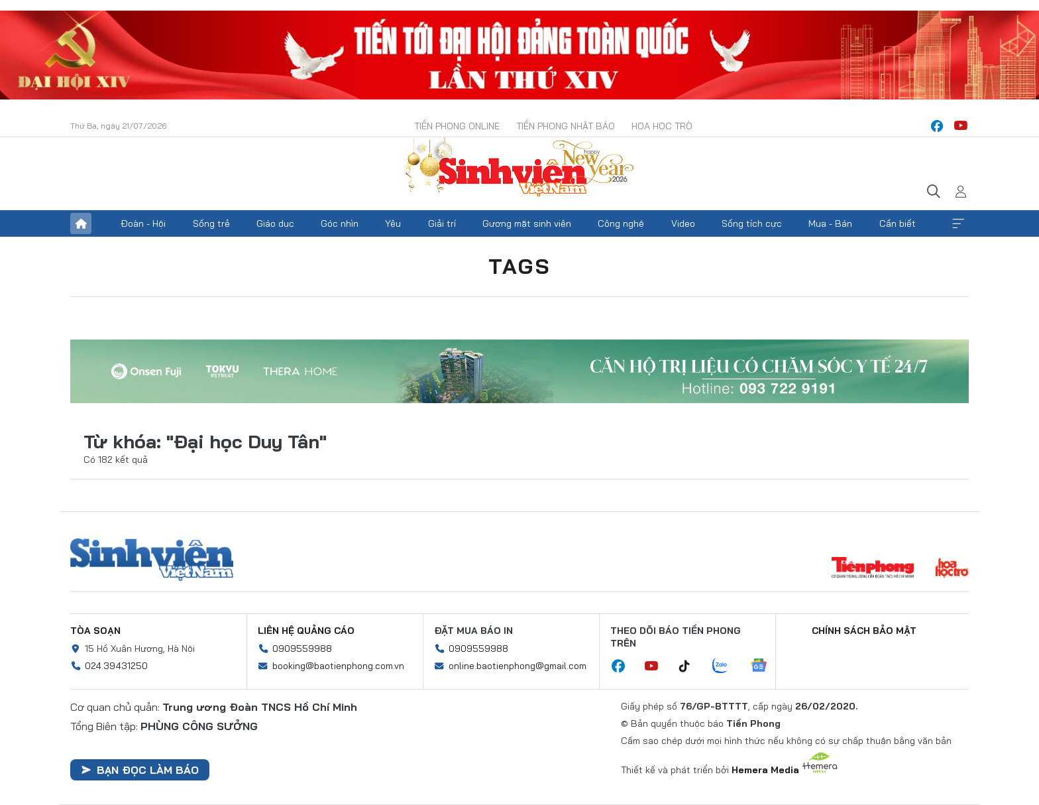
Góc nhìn (339, 223)
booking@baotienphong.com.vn (338, 666)
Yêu (393, 223)
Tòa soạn (95, 631)
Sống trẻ (211, 223)
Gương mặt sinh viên (526, 223)
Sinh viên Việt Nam (151, 559)
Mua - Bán (830, 223)
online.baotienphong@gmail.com (517, 666)
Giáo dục (275, 223)
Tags (519, 266)
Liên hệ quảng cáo (306, 631)
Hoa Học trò (661, 126)
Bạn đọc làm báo (140, 769)
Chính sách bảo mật (864, 631)
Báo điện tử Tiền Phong (519, 168)
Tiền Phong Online (457, 126)
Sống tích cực (752, 223)
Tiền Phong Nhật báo (565, 126)
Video (683, 223)
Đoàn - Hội (143, 223)
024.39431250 (116, 666)
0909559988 (302, 648)
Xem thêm (958, 223)
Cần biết (897, 223)
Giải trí (442, 223)
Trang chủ (80, 223)
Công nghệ (621, 223)
